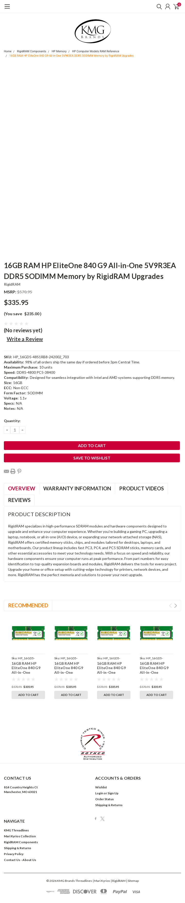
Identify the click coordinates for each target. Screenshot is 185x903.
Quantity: (12, 421)
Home (8, 51)
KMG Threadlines (16, 810)
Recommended (28, 605)
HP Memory (59, 51)
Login (99, 772)
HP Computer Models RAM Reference (95, 51)
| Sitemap (132, 860)
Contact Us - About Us (20, 839)
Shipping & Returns (108, 784)
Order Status (104, 778)
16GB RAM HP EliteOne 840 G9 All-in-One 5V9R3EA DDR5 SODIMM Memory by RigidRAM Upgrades (71, 55)
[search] (158, 6)
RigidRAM (12, 284)
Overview (21, 488)
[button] (92, 723)
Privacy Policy (13, 833)
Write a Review (25, 339)
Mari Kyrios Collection (20, 815)
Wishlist (101, 767)
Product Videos (141, 488)
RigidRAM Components (31, 51)
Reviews (19, 500)
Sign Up (113, 772)
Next (175, 605)
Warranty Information (77, 488)
